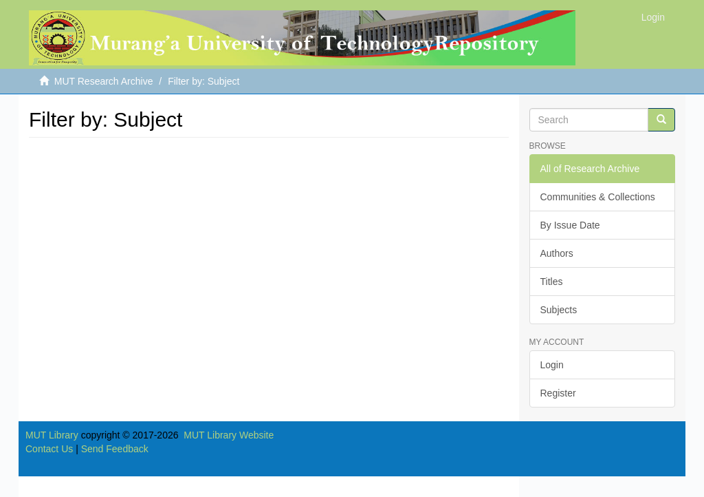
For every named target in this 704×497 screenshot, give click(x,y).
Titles (551, 281)
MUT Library (51, 435)
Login (552, 364)
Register (558, 393)
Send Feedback (114, 448)
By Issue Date (570, 225)
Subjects (559, 309)
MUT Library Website (229, 435)
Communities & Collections (597, 196)
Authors (556, 253)
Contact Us (49, 448)
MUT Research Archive (103, 81)
